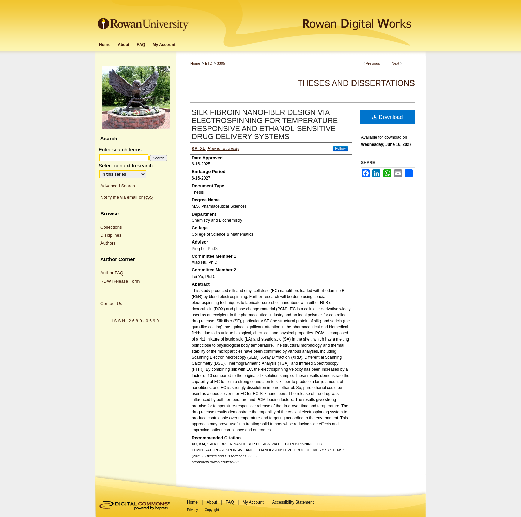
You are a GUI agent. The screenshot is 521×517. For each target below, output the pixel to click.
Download (387, 117)
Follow (340, 148)
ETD (208, 63)
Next (395, 63)
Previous (373, 63)
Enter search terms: (121, 149)
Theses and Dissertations (356, 83)
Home (195, 63)
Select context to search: (126, 165)
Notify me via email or (126, 197)
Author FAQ (111, 273)
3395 (221, 63)
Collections (111, 227)
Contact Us (111, 303)
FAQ (230, 502)
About (212, 502)
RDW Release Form (120, 281)
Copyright (212, 510)
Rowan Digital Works (308, 19)
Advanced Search (117, 185)
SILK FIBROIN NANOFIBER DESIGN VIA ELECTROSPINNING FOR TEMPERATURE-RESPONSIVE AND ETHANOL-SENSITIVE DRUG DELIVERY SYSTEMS (266, 124)
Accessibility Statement (293, 502)
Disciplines (110, 235)
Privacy (192, 510)
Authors (108, 243)
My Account (253, 502)
